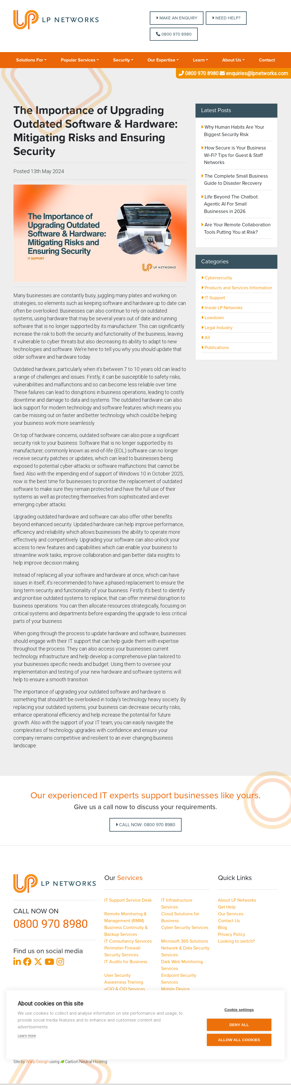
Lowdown (212, 318)
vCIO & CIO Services (124, 989)
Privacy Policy (231, 934)
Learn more (27, 1035)
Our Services (230, 914)
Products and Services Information (236, 288)
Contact (267, 60)
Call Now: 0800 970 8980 (145, 825)
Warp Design (37, 1061)
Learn (199, 60)
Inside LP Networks (221, 308)
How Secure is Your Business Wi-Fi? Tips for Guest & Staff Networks (234, 155)
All (205, 338)
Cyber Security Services (184, 927)
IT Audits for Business (125, 962)
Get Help (227, 907)
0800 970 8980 (174, 34)
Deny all (239, 1025)
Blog (222, 927)
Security (121, 60)
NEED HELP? (226, 17)
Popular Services (78, 60)
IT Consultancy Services (128, 941)
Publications (215, 347)
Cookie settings (239, 1010)
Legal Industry (216, 328)
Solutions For (29, 60)
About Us (231, 60)
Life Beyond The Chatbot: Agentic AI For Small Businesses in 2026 (231, 204)
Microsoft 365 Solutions (184, 941)
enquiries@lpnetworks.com (253, 73)
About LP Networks (237, 900)
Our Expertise (161, 60)
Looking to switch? (236, 941)
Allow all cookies (239, 1040)
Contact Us (229, 921)
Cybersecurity (216, 278)
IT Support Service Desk (128, 900)
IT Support (213, 298)
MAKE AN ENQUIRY (176, 17)
